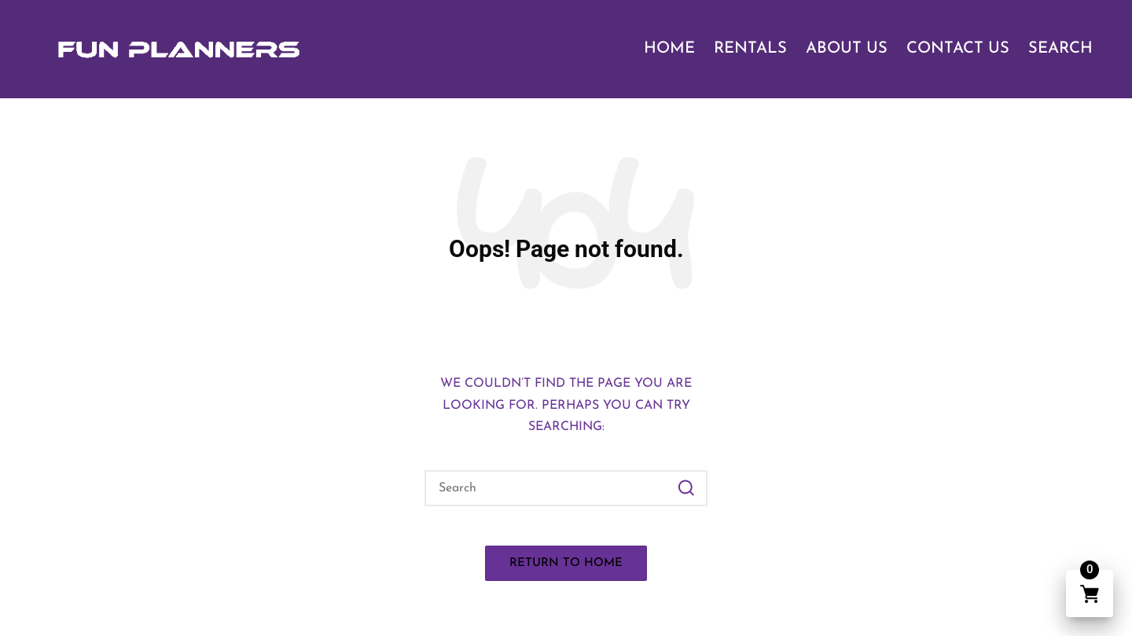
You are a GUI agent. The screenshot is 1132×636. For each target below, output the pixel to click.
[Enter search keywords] (566, 488)
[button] (686, 488)
